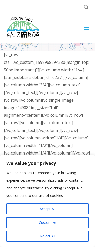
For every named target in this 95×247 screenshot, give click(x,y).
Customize (47, 222)
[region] (47, 201)
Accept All (47, 208)
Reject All (47, 236)
